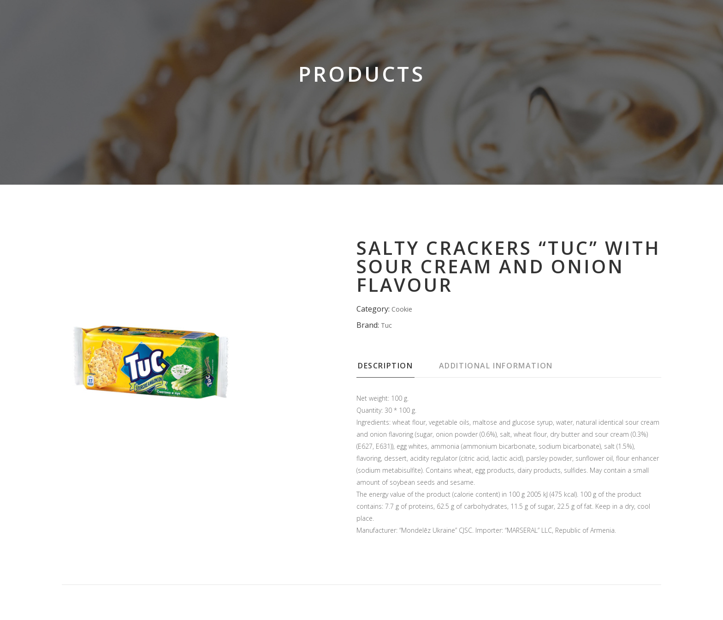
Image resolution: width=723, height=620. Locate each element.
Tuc (386, 325)
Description (385, 366)
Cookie (401, 309)
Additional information (496, 366)
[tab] (397, 368)
